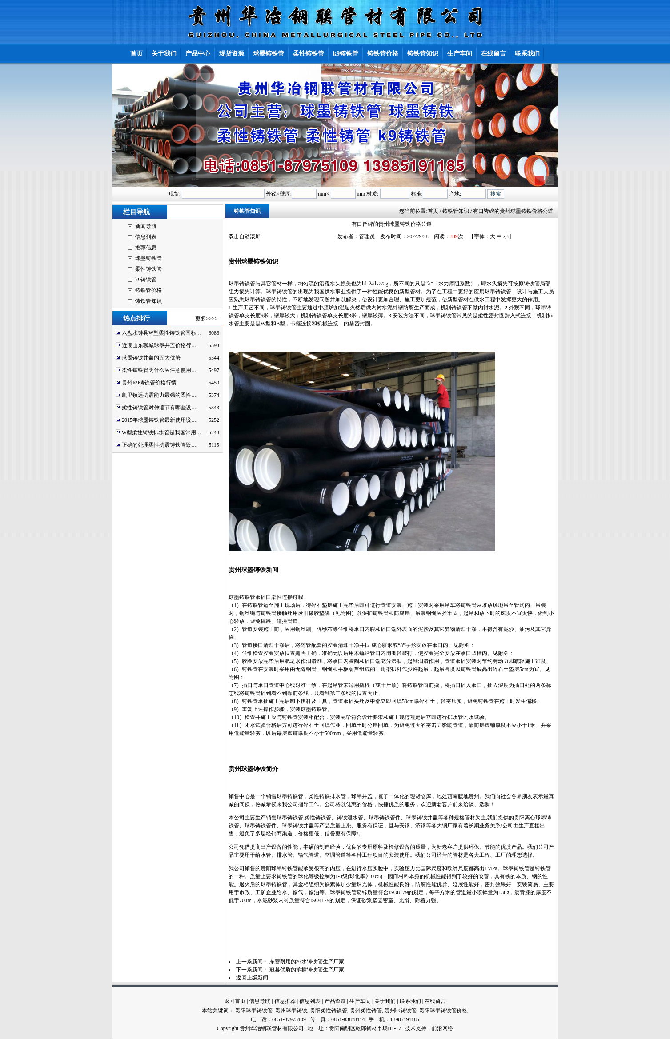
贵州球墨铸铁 (291, 1010)
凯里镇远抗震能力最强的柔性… (159, 395)
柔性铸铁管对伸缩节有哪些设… (159, 407)
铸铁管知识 (148, 301)
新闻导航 (145, 226)
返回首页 (234, 1001)
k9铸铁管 (145, 279)
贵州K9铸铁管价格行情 (149, 383)
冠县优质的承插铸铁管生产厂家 (306, 970)
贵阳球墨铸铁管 (254, 1010)
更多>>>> (206, 319)
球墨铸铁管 (148, 258)
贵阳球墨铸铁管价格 (443, 1010)
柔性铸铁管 (148, 269)
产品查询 (335, 1001)
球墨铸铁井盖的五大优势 (151, 358)
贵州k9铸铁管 (401, 1010)
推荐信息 (145, 247)
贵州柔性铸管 (366, 1010)
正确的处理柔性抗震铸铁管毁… (159, 445)
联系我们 (410, 1001)
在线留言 (435, 1001)
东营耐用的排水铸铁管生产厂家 (306, 962)
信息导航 (259, 1001)
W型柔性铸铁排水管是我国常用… (161, 432)
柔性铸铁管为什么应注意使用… (159, 370)
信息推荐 (285, 1001)
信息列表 (145, 237)
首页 (433, 211)
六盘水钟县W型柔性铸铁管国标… (161, 333)
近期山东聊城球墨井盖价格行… (159, 345)
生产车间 (360, 1001)
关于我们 (385, 1001)
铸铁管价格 (148, 290)
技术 (410, 1028)
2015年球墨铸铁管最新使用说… (159, 420)
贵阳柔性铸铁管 (328, 1010)
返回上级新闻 (252, 978)
